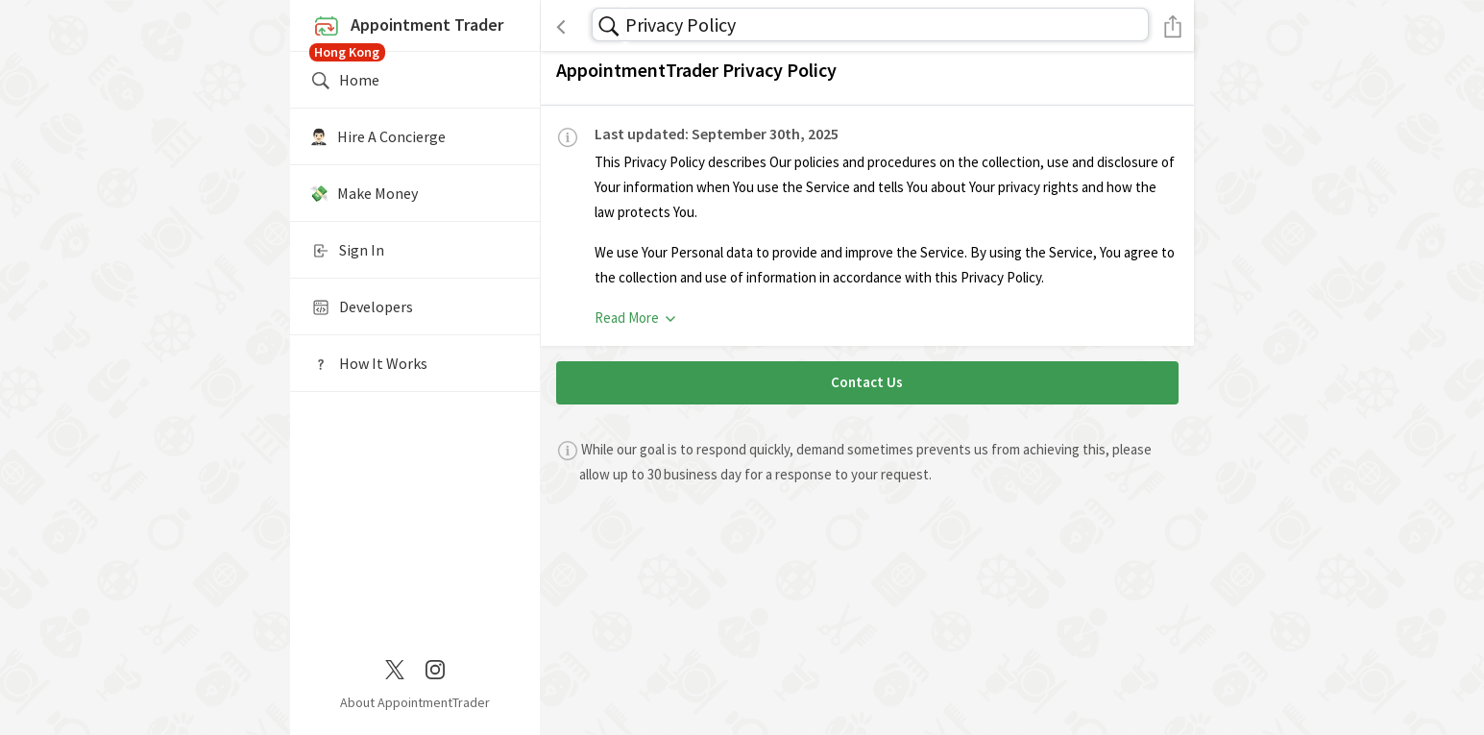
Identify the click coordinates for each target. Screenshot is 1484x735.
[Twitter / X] (394, 667)
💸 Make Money (363, 193)
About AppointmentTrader (415, 702)
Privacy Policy (680, 24)
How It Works (368, 364)
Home (344, 80)
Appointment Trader (415, 31)
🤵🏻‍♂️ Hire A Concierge (377, 136)
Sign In (346, 250)
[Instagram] (435, 667)
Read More (636, 317)
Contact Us (867, 382)
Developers (361, 307)
